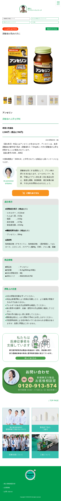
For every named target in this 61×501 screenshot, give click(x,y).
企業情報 (7, 487)
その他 (33, 22)
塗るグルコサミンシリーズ (10, 22)
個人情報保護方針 (9, 484)
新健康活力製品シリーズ (9, 18)
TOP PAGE (54, 400)
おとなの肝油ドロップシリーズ (39, 18)
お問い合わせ (8, 491)
